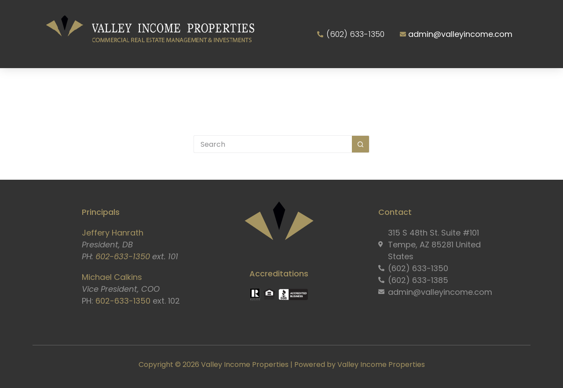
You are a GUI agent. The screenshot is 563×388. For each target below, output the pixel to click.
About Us (113, 84)
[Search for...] (273, 144)
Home (63, 84)
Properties (234, 84)
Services (174, 84)
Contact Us (482, 84)
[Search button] (360, 144)
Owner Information (313, 84)
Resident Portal (404, 84)
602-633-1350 (122, 256)
